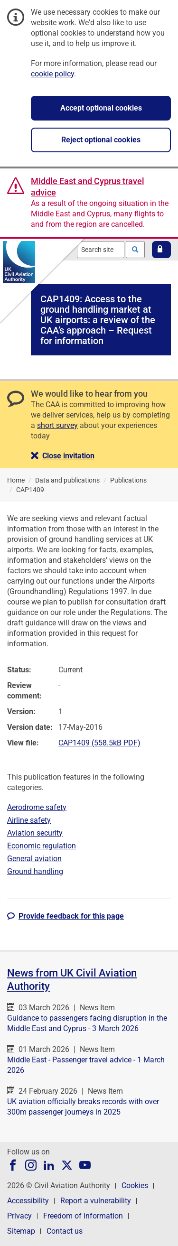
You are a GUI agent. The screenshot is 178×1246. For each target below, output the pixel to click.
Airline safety (29, 820)
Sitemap (21, 1231)
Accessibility (28, 1200)
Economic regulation (41, 845)
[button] (161, 249)
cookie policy (52, 73)
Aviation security (35, 832)
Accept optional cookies (101, 107)
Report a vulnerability (95, 1200)
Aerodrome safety (36, 807)
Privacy (19, 1215)
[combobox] (100, 249)
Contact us (65, 1231)
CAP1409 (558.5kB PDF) (99, 742)
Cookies (135, 1185)
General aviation (34, 858)
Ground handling (35, 871)
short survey (57, 425)
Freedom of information (83, 1215)
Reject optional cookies (101, 139)
